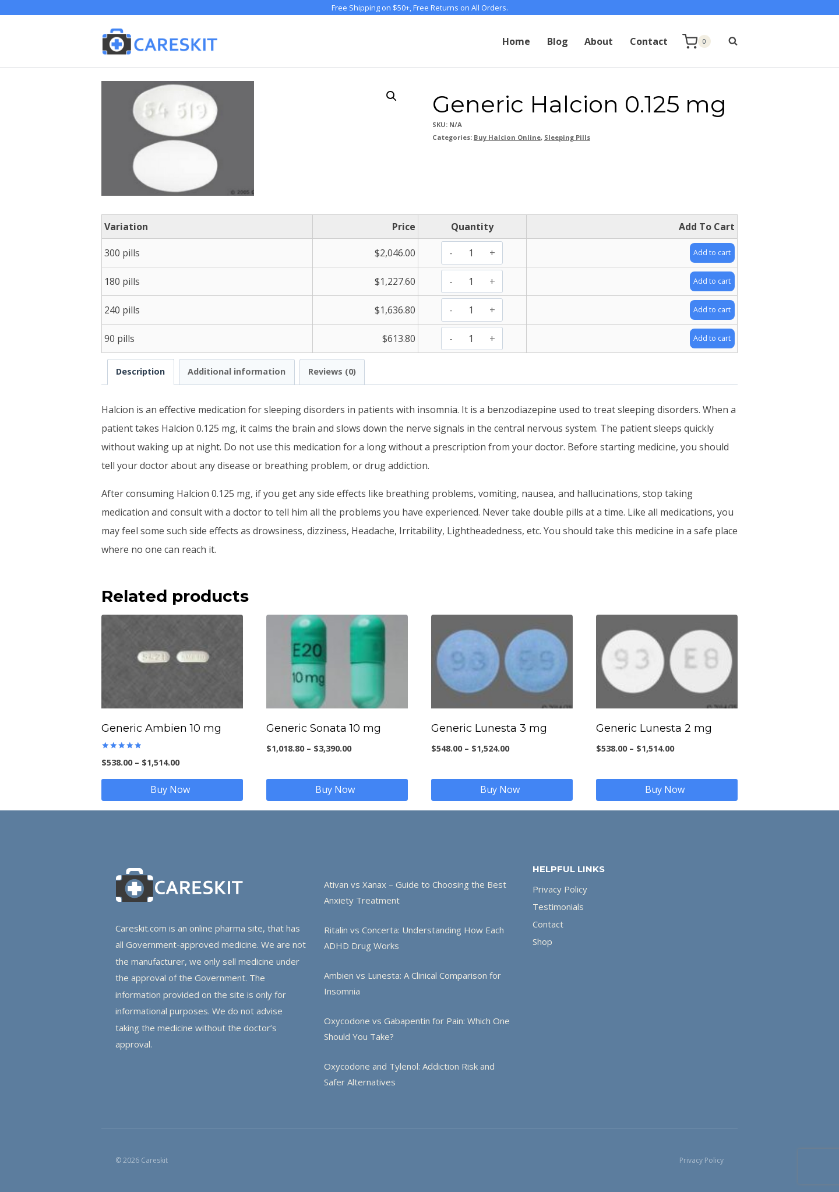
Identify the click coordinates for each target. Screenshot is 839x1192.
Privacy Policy (560, 889)
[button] (391, 96)
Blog (557, 41)
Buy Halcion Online (507, 137)
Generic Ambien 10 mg (161, 728)
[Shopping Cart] (696, 42)
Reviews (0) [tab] (332, 371)
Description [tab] (140, 371)
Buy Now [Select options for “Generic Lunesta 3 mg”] (502, 789)
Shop (542, 941)
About (598, 41)
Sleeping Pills (567, 137)
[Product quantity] (471, 253)
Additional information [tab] (236, 371)
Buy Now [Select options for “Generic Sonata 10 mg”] (337, 789)
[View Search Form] (727, 41)
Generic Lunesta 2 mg (654, 728)
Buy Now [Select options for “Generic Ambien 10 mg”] (172, 789)
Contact (649, 41)
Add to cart (707, 252)
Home (516, 41)
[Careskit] (159, 41)
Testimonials (558, 906)
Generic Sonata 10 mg (323, 728)
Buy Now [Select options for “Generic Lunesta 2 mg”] (667, 789)
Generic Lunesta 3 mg (489, 728)
